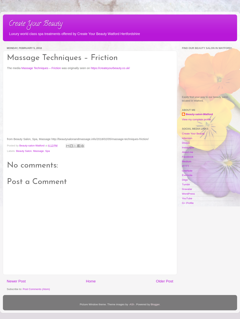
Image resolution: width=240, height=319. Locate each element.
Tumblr (186, 184)
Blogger (155, 304)
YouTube (187, 198)
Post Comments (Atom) (36, 289)
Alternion (187, 138)
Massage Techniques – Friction (41, 68)
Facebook (187, 156)
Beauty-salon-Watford (199, 114)
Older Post (164, 281)
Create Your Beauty (36, 24)
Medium (186, 161)
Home (91, 281)
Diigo (185, 179)
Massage (38, 151)
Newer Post (16, 281)
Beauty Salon (24, 151)
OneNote (187, 170)
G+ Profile (188, 203)
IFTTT (185, 166)
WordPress (188, 193)
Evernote (187, 175)
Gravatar (187, 189)
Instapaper (188, 147)
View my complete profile (196, 119)
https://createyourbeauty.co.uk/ (110, 68)
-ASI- (132, 304)
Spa (47, 151)
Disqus (186, 142)
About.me (187, 152)
